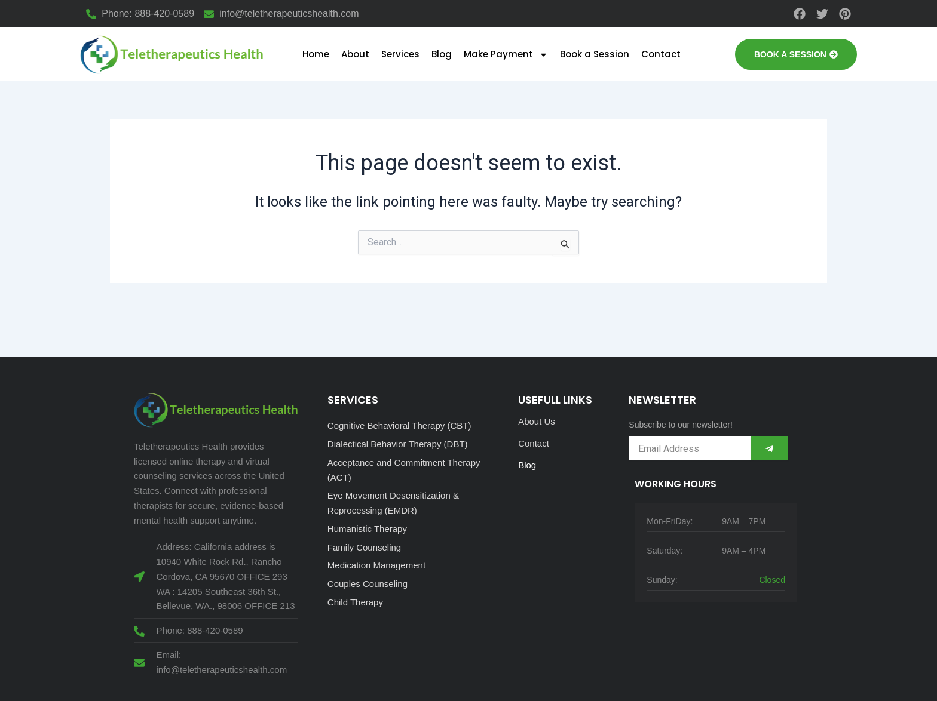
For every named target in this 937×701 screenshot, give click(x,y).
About (355, 54)
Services (400, 54)
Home (315, 54)
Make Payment (506, 54)
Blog (441, 54)
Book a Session (594, 54)
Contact (661, 54)
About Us (536, 421)
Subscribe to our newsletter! (681, 424)
